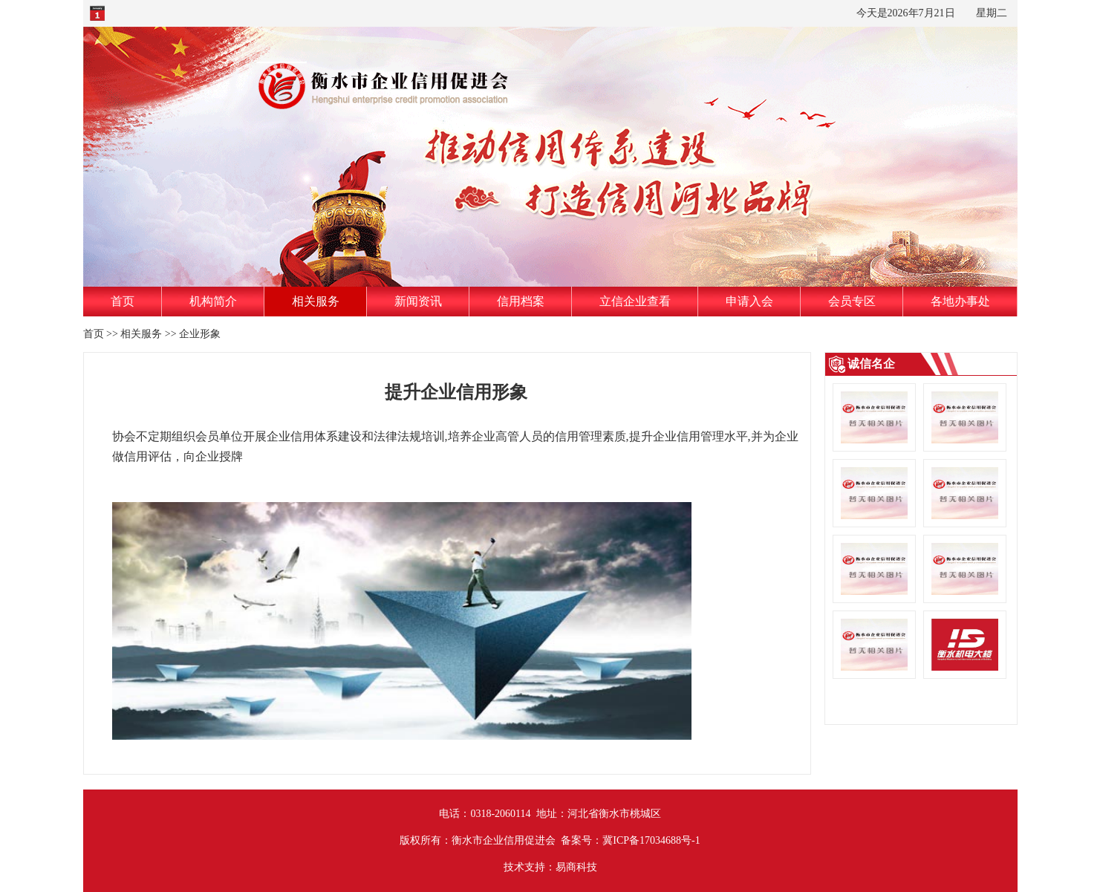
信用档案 (520, 301)
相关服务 (315, 301)
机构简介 (213, 301)
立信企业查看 (635, 301)
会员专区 (852, 301)
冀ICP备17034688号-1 (651, 840)
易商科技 (576, 867)
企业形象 (200, 333)
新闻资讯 (418, 301)
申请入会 (749, 301)
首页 (122, 301)
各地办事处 (960, 301)
